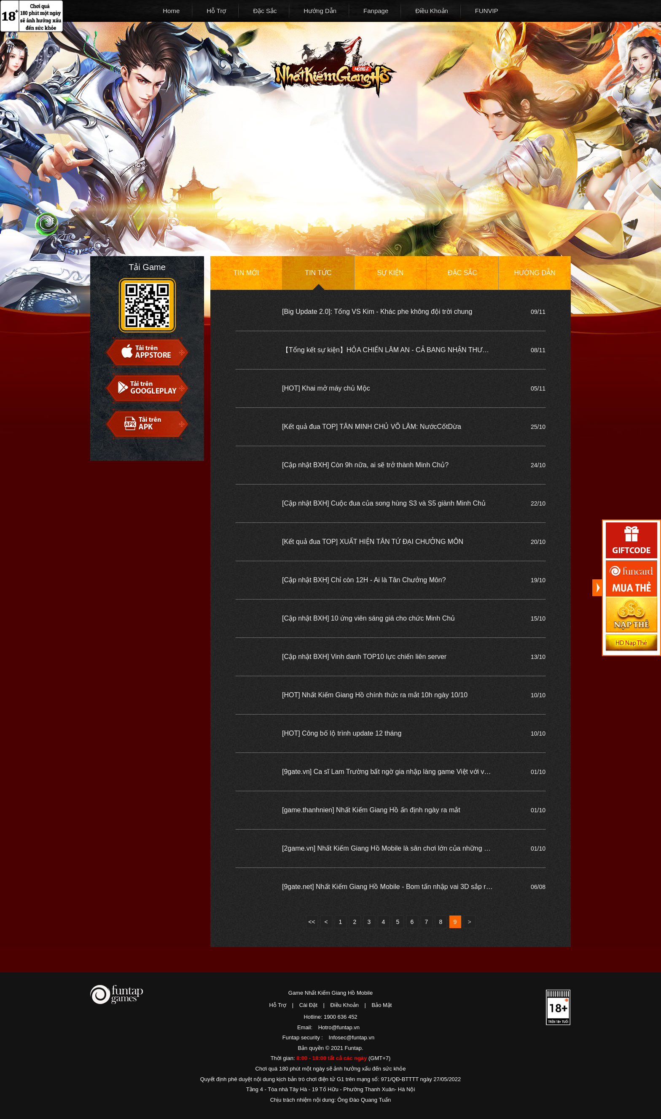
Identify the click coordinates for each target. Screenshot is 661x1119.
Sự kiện (390, 272)
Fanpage (375, 10)
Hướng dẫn (534, 272)
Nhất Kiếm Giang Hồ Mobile (333, 67)
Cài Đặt (308, 1005)
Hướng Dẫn (320, 10)
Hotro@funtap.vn (339, 1027)
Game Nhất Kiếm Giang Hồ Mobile (330, 993)
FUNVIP (486, 10)
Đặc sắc (462, 272)
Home (171, 10)
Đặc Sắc (265, 10)
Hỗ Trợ (216, 10)
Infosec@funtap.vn (352, 1037)
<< (311, 921)
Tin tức (318, 272)
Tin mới (246, 272)
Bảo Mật (382, 1005)
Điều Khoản (431, 10)
